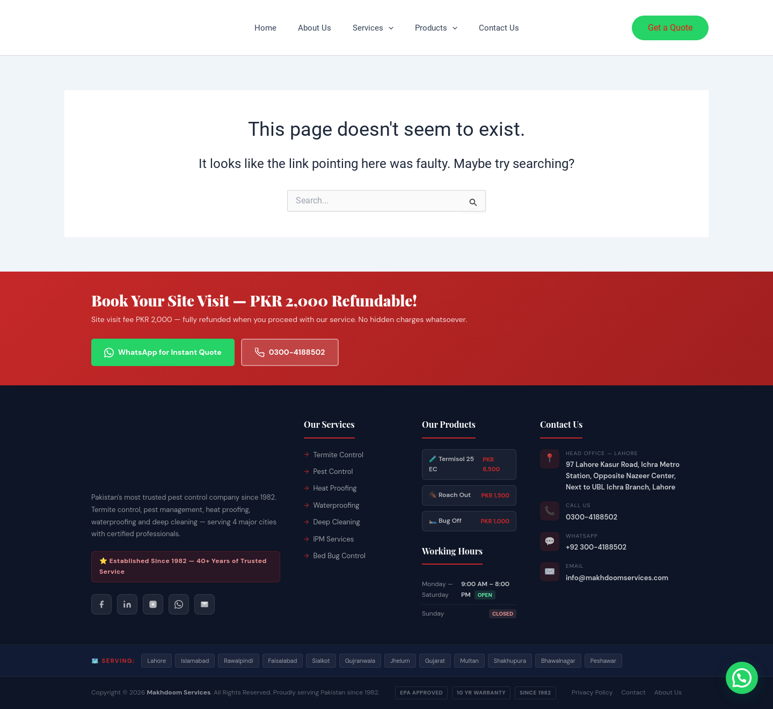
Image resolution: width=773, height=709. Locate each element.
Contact (633, 692)
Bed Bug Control (339, 555)
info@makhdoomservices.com (617, 577)
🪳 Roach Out (469, 495)
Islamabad (195, 660)
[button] (388, 28)
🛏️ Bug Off (469, 521)
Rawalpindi (238, 660)
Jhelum (400, 660)
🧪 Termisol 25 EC (469, 464)
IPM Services (333, 539)
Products (436, 28)
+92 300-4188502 (596, 547)
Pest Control (333, 471)
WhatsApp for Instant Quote (163, 352)
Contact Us (499, 28)
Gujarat (435, 660)
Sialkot (321, 660)
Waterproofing (336, 505)
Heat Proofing (334, 488)
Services (373, 28)
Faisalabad (282, 660)
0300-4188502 (290, 352)
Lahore (156, 660)
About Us (314, 28)
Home (265, 28)
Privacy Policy (592, 692)
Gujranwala (360, 660)
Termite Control (338, 454)
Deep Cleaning (336, 522)
